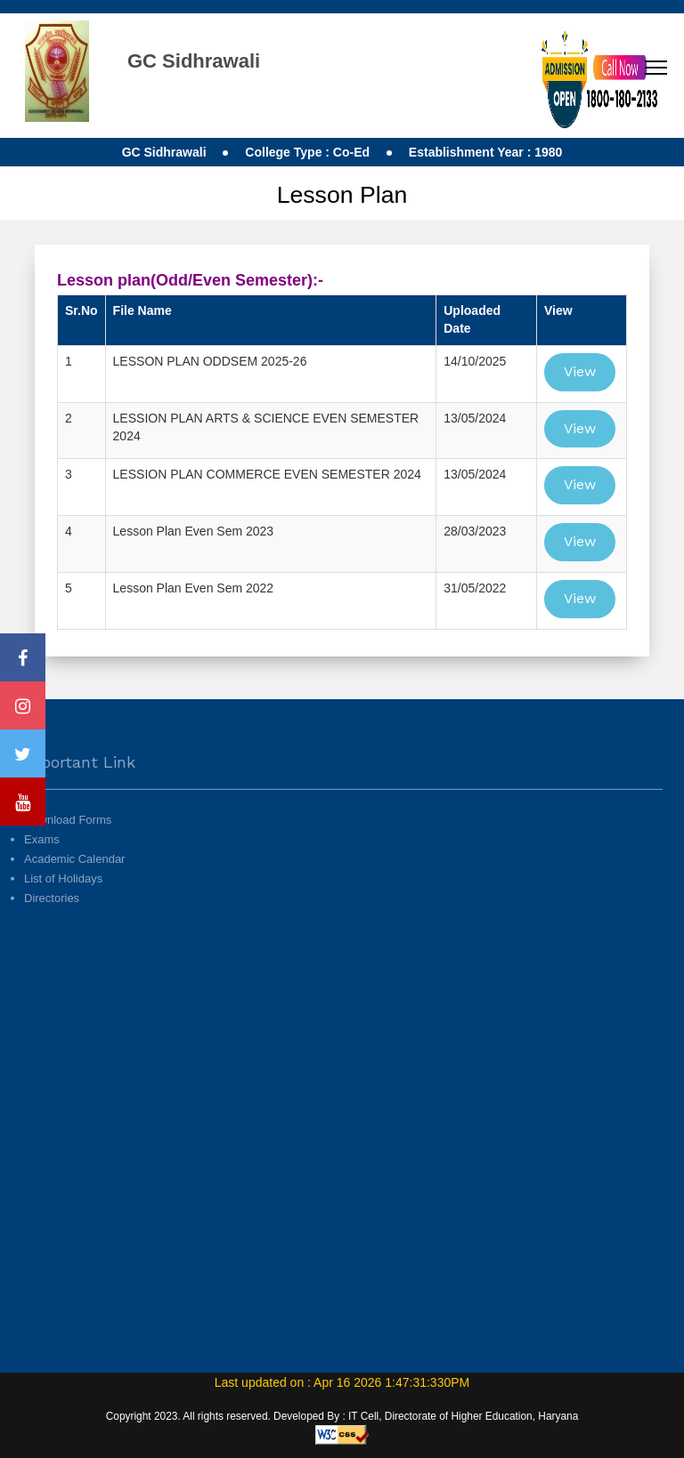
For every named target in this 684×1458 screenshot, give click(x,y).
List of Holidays (63, 906)
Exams (42, 867)
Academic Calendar (74, 886)
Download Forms (67, 847)
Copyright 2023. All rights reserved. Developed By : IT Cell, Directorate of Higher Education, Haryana (342, 1416)
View (580, 371)
